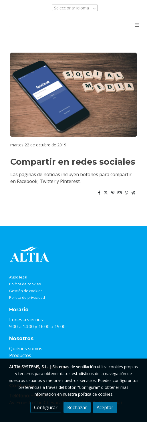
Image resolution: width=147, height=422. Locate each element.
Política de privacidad (27, 297)
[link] (23, 24)
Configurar (45, 407)
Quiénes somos (25, 348)
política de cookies (95, 394)
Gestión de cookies (26, 290)
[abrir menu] (137, 24)
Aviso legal (18, 277)
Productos (20, 355)
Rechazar (77, 407)
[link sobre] (73, 255)
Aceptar (105, 407)
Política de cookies (25, 283)
